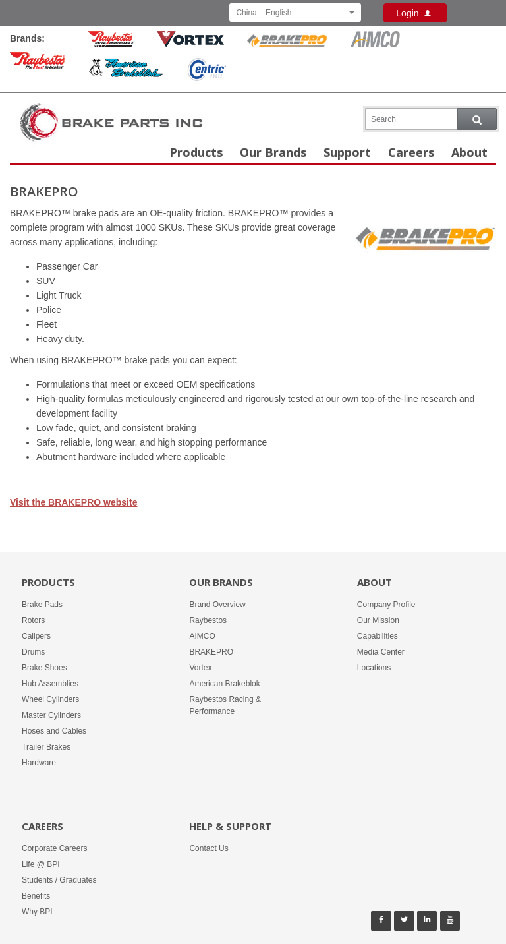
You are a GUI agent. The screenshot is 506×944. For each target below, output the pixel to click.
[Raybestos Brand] (37, 62)
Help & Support (230, 826)
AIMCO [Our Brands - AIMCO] (202, 636)
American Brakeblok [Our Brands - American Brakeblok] (224, 683)
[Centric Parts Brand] (206, 71)
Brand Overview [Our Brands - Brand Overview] (217, 604)
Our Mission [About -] (378, 620)
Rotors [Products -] (33, 620)
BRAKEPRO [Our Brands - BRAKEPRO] (211, 652)
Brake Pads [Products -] (42, 604)
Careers (411, 152)
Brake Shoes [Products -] (44, 667)
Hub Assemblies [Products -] (50, 683)
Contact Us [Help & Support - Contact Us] (208, 848)
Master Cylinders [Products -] (51, 715)
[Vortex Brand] (190, 41)
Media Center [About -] (381, 652)
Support (347, 152)
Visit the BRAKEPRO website (73, 502)
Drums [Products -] (33, 652)
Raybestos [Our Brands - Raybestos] (208, 620)
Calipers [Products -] (36, 636)
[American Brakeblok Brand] (125, 70)
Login (415, 13)
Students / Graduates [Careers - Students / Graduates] (59, 880)
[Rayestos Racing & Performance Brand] (111, 41)
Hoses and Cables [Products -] (54, 731)
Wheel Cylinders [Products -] (50, 699)
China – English (295, 12)
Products (196, 152)
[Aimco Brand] (376, 41)
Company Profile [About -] (386, 604)
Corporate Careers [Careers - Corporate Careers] (54, 848)
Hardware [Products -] (39, 762)
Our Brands (273, 152)
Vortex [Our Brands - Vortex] (200, 667)
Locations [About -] (374, 667)
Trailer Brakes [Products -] (46, 747)
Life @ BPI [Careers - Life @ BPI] (41, 864)
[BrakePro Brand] (287, 41)
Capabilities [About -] (377, 636)
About (469, 152)
